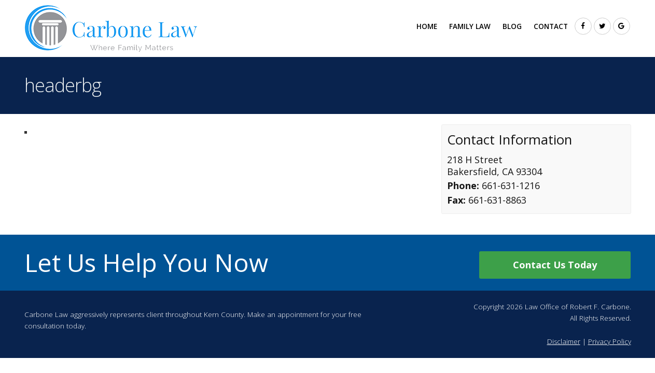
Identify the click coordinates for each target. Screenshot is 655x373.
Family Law (470, 26)
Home (426, 26)
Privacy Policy (609, 341)
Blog (512, 26)
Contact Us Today (555, 265)
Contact (551, 26)
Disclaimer (563, 341)
